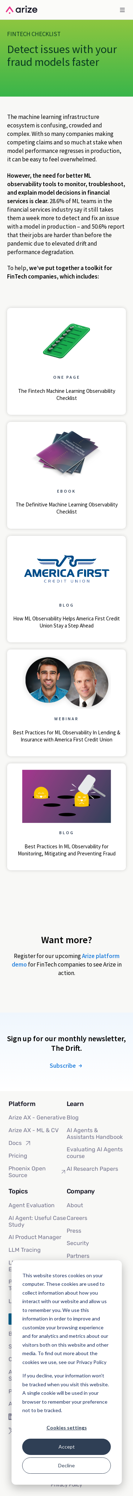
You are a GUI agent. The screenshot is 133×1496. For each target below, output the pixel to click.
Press (74, 1230)
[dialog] (66, 1372)
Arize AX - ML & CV (34, 1130)
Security (78, 1243)
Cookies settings (66, 1428)
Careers (77, 1218)
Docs (20, 1143)
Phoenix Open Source (38, 1172)
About (75, 1205)
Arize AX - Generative (37, 1117)
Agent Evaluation (32, 1205)
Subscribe (66, 1066)
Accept (67, 1447)
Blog (73, 1117)
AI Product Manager (35, 1237)
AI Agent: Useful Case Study (37, 1221)
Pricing (18, 1155)
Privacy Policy (66, 1485)
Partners (78, 1256)
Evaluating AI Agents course (95, 1152)
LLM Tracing (25, 1249)
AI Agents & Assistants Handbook (95, 1133)
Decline (66, 1465)
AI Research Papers (92, 1168)
